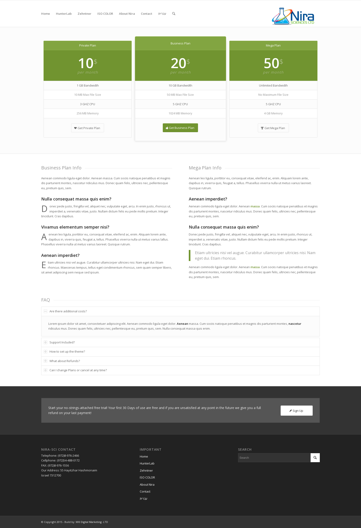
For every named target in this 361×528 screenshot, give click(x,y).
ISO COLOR (147, 477)
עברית (143, 498)
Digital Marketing (91, 522)
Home (144, 456)
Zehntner (146, 470)
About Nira (147, 484)
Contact (145, 491)
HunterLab (147, 463)
